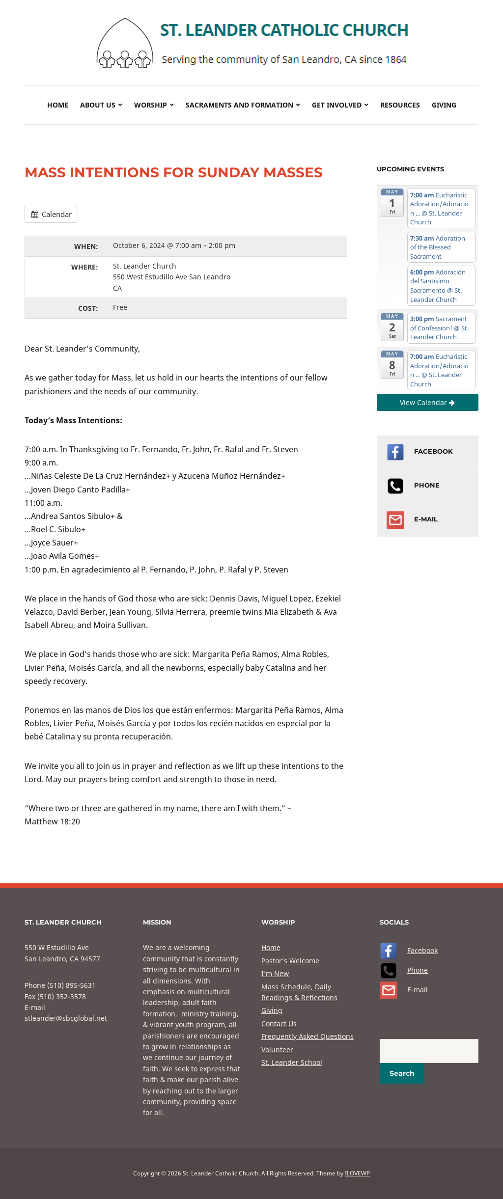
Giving (444, 104)
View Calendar (427, 402)
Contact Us (279, 1023)
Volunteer (277, 1049)
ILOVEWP (357, 1173)
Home (57, 104)
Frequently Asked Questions (307, 1036)
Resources (400, 104)
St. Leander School (291, 1062)
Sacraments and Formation (239, 104)
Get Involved (337, 104)
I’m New (275, 973)
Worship (150, 104)
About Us (97, 104)
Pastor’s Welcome (290, 960)
